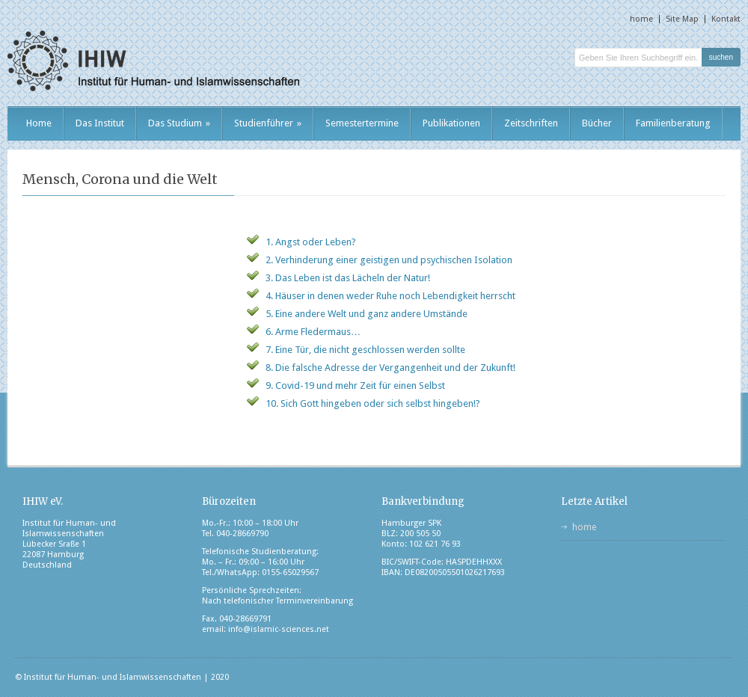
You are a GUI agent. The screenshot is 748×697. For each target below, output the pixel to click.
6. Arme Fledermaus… (313, 331)
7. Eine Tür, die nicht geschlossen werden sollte (365, 349)
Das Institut (100, 123)
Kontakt (726, 19)
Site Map (682, 19)
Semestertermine (362, 123)
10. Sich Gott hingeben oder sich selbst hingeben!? (373, 403)
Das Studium (179, 123)
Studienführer (267, 123)
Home (39, 123)
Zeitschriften (531, 123)
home (641, 19)
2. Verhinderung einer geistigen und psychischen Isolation (389, 259)
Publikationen (451, 123)
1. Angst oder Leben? (311, 242)
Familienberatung (673, 123)
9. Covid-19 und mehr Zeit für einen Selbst (355, 385)
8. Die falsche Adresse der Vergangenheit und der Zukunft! (390, 367)
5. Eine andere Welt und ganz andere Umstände (367, 313)
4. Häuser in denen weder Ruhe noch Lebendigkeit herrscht (390, 295)
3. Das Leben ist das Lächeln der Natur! (348, 277)
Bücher (597, 123)
